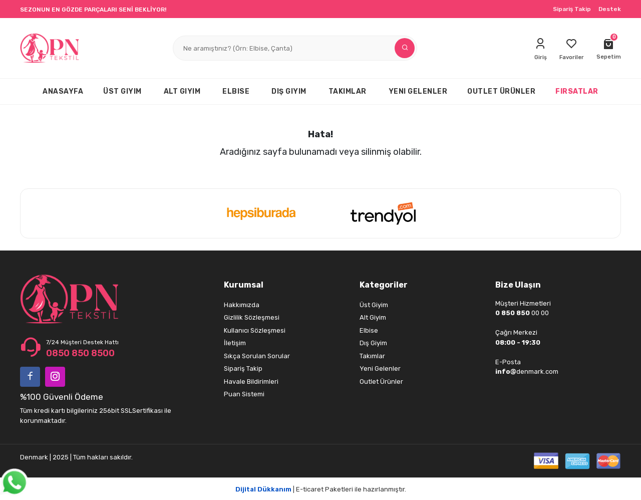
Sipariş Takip (572, 9)
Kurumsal (243, 285)
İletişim (235, 343)
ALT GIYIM (182, 91)
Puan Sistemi (244, 394)
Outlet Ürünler (381, 381)
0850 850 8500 (80, 353)
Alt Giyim (373, 317)
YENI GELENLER (418, 91)
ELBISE (235, 91)
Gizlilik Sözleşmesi (251, 317)
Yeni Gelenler (380, 368)
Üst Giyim (374, 305)
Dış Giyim (373, 343)
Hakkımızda (241, 305)
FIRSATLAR (576, 91)
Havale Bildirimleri (251, 381)
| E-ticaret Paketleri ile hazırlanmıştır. (320, 489)
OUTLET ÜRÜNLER (501, 91)
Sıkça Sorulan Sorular (257, 356)
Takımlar (372, 356)
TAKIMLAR (348, 91)
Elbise (369, 330)
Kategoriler (384, 285)
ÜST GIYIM (122, 91)
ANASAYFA (63, 91)
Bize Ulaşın (518, 285)
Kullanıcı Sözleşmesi (254, 330)
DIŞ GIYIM (288, 91)
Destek (609, 9)
